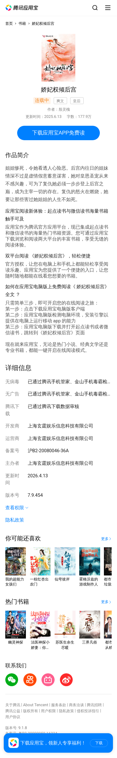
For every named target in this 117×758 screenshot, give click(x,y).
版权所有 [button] (30, 710)
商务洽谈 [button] (76, 704)
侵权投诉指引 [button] (88, 710)
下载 (99, 743)
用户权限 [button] (48, 710)
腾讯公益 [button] (12, 710)
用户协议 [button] (12, 716)
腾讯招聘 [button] (94, 704)
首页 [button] (9, 23)
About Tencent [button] (35, 704)
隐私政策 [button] (14, 520)
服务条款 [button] (58, 704)
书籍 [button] (22, 23)
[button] (21, 8)
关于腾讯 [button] (12, 704)
